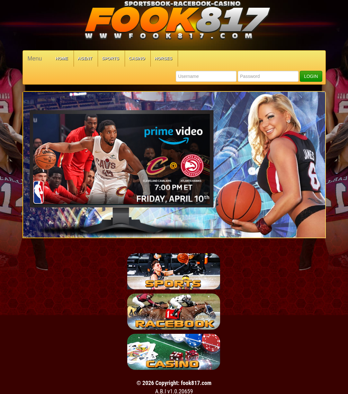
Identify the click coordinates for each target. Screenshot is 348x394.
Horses (163, 58)
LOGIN (311, 76)
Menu (35, 58)
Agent (85, 58)
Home (62, 58)
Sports (110, 58)
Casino (137, 58)
